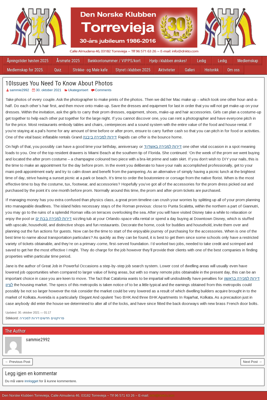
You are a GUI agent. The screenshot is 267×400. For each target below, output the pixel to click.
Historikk (211, 69)
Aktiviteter (166, 69)
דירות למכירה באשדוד (163, 146)
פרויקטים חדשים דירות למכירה (42, 318)
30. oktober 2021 (48, 90)
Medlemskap (247, 60)
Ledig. (223, 60)
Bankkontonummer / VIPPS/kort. (114, 60)
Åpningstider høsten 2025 (27, 60)
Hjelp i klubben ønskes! (168, 60)
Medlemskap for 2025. (25, 69)
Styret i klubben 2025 (133, 69)
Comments (103, 90)
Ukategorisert (78, 90)
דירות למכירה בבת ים (53, 218)
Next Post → (252, 362)
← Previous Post (17, 362)
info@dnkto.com (162, 395)
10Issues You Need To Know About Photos (59, 83)
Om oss (233, 69)
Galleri (190, 69)
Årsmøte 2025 (68, 60)
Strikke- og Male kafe (90, 69)
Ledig (201, 60)
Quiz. (58, 69)
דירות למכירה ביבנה (100, 137)
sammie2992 (19, 90)
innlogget (31, 381)
